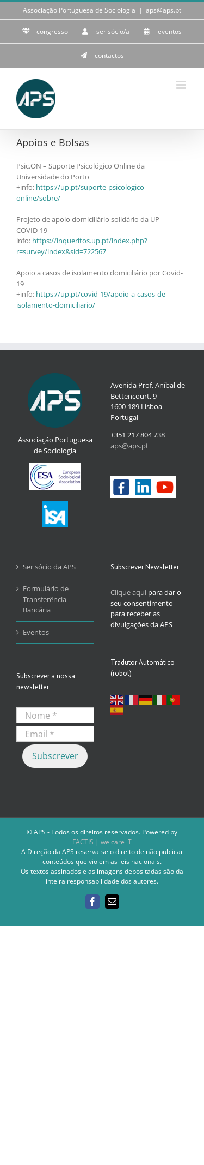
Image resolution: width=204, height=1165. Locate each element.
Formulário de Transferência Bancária (46, 599)
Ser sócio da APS (49, 567)
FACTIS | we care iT (102, 841)
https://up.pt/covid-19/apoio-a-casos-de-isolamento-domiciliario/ (92, 299)
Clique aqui (128, 592)
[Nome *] (55, 715)
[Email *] (55, 734)
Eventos (36, 632)
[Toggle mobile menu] (182, 85)
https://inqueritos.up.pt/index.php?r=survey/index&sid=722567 (81, 246)
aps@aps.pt (163, 10)
